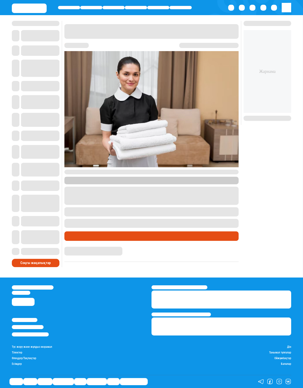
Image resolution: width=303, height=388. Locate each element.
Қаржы (91, 7)
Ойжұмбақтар (282, 358)
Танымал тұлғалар (280, 352)
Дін (289, 346)
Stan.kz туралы (24, 320)
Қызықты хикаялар (84, 236)
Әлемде (113, 7)
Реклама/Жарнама (28, 327)
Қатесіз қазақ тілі (133, 381)
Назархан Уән (73, 249)
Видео (113, 381)
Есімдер (17, 364)
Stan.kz (109, 182)
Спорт (158, 7)
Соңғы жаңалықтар (35, 262)
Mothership (153, 182)
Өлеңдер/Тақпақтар (24, 358)
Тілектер (17, 352)
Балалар (286, 364)
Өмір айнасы (136, 7)
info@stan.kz (21, 293)
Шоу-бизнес (180, 7)
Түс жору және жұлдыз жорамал (32, 346)
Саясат (69, 7)
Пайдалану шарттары (30, 334)
